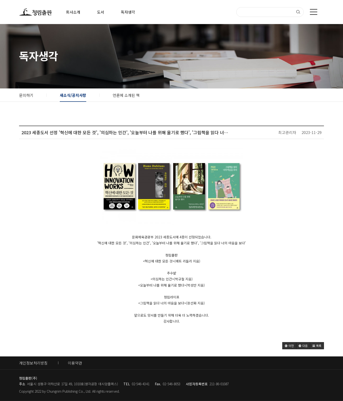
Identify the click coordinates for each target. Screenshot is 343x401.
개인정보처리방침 (33, 363)
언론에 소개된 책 (126, 95)
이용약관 (75, 363)
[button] (289, 345)
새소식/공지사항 (73, 95)
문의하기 (26, 95)
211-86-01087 (219, 383)
